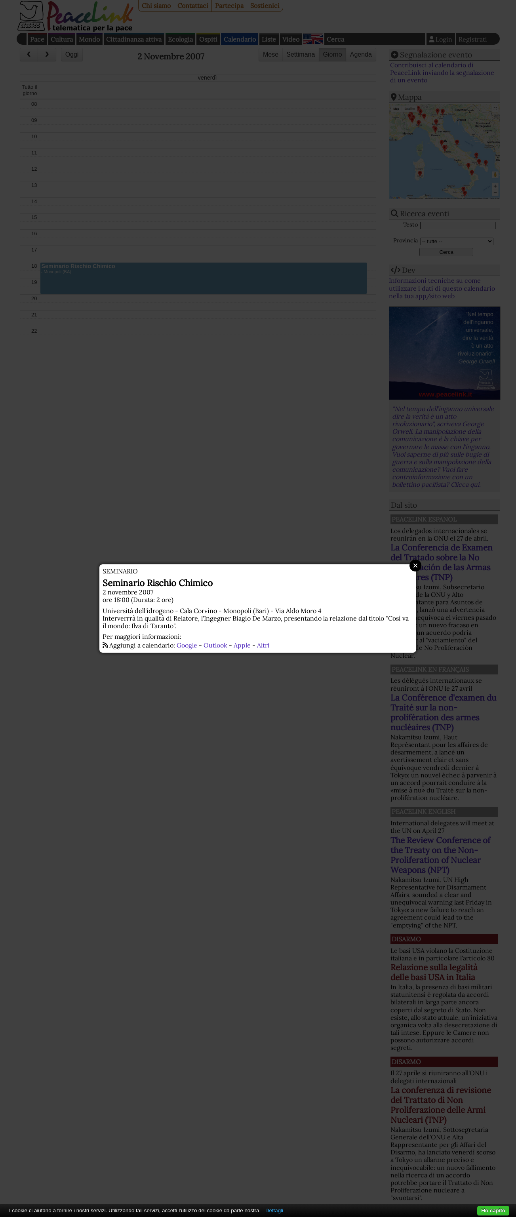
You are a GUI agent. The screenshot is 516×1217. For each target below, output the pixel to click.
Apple (242, 645)
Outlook (215, 645)
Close (415, 565)
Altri (263, 645)
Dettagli (274, 1210)
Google (187, 645)
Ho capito (493, 1210)
